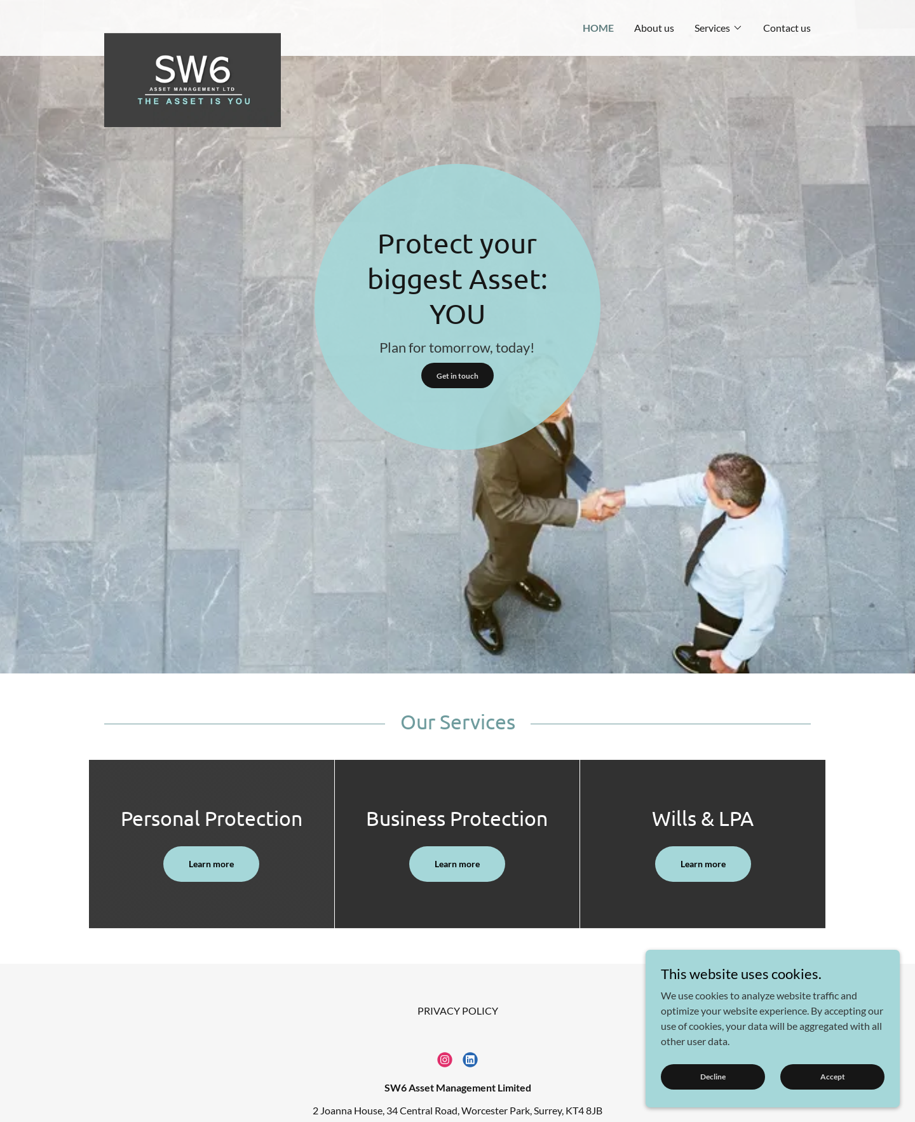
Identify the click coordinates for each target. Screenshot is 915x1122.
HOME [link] (598, 28)
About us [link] (654, 28)
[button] (719, 28)
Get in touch (457, 376)
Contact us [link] (787, 28)
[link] (192, 22)
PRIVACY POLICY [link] (457, 1010)
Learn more (211, 863)
